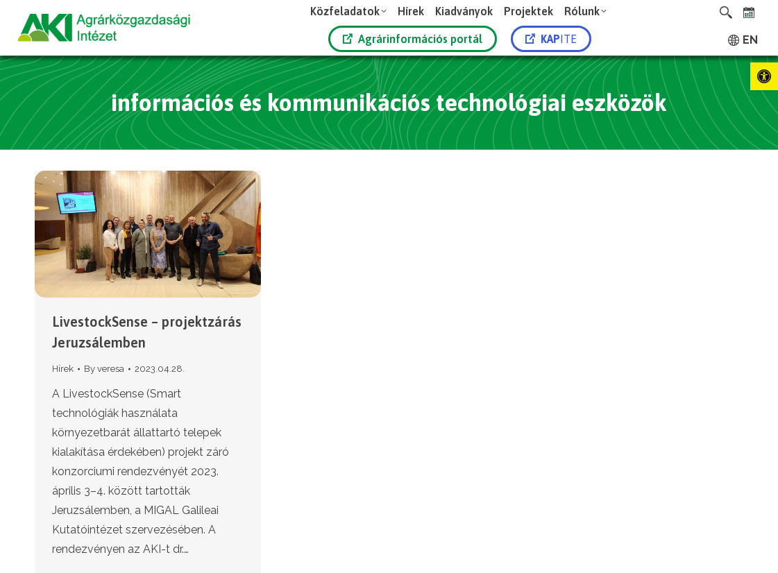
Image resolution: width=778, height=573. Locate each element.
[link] (764, 76)
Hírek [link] (63, 369)
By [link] (104, 369)
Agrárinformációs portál (412, 39)
